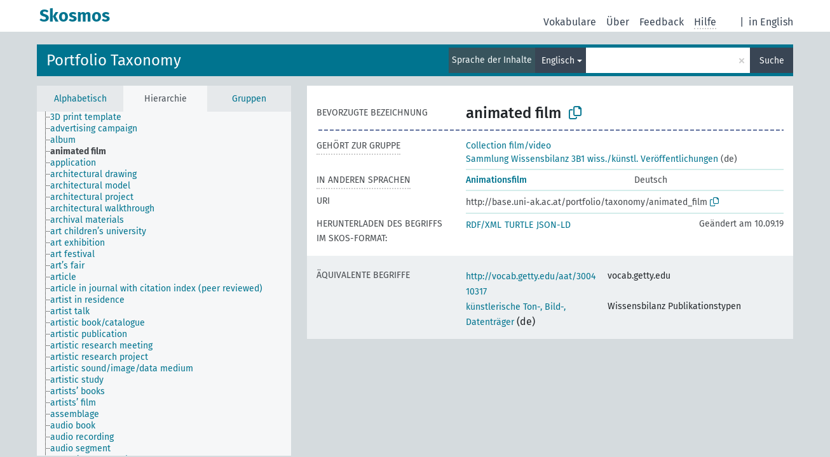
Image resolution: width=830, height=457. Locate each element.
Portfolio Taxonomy (113, 60)
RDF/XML (483, 225)
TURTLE (519, 225)
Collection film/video (508, 145)
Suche (771, 60)
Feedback (661, 22)
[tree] (164, 284)
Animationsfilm (496, 180)
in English (771, 22)
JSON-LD (553, 225)
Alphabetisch (80, 98)
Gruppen (249, 98)
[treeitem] (91, 117)
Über (617, 22)
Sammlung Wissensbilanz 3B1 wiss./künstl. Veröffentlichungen (592, 159)
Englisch (558, 60)
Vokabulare (569, 22)
